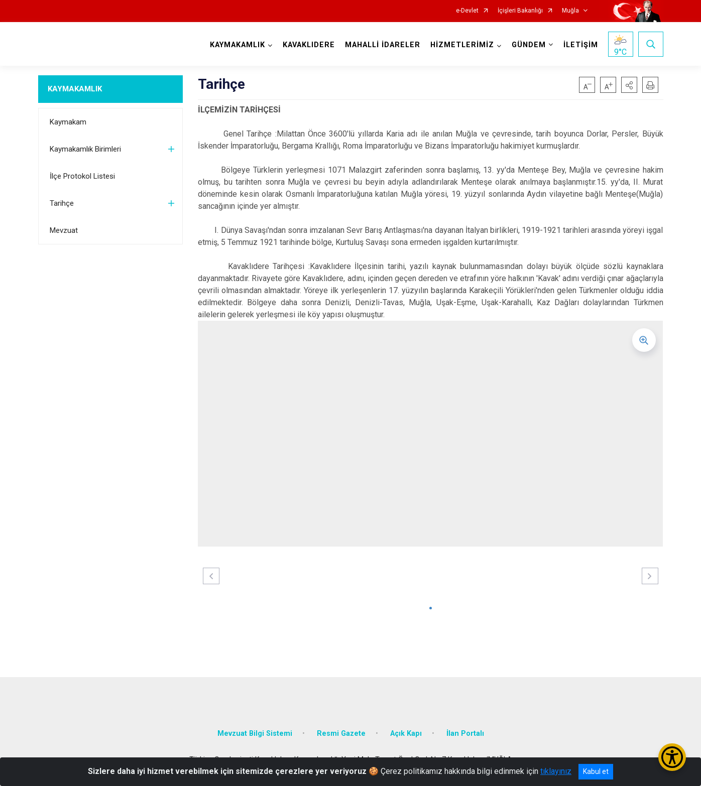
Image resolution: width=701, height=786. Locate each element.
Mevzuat (64, 230)
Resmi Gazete (341, 733)
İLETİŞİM (580, 45)
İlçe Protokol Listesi (82, 176)
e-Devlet (467, 11)
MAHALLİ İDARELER (382, 45)
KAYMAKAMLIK (75, 88)
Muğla (570, 11)
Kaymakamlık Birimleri (85, 149)
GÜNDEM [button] (529, 45)
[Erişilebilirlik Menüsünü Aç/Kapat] (672, 757)
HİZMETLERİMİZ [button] (462, 45)
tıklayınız (555, 771)
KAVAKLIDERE (309, 45)
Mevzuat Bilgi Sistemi (254, 733)
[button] (629, 85)
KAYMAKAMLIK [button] (237, 45)
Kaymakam (68, 121)
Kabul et (596, 771)
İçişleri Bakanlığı (520, 11)
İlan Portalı (465, 733)
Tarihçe (62, 203)
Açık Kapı (406, 733)
